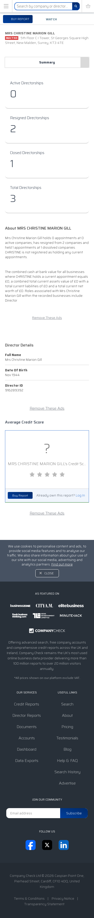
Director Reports (26, 715)
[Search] (76, 6)
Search (67, 704)
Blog (67, 749)
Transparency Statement (44, 904)
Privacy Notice (63, 898)
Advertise (67, 783)
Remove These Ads (47, 317)
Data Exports (26, 760)
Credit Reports (26, 704)
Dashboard (26, 749)
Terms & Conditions (29, 898)
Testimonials (67, 738)
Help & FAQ (67, 760)
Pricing (67, 727)
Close (49, 573)
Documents (27, 727)
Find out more (62, 564)
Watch (51, 19)
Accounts (27, 738)
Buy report (19, 19)
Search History (67, 772)
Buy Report (20, 495)
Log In (80, 495)
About (67, 715)
